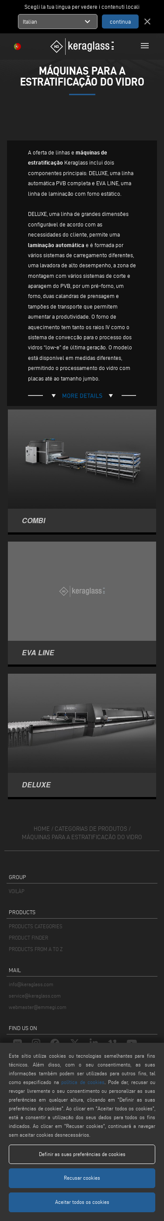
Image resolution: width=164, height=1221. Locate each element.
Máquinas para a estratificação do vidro (82, 837)
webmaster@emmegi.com (37, 1007)
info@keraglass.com (31, 984)
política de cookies (83, 1082)
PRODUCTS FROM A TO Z (36, 949)
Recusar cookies (82, 1178)
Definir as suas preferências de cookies (82, 1154)
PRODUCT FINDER (28, 938)
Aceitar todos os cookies (82, 1202)
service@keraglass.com (35, 995)
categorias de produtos (91, 829)
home (42, 829)
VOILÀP (16, 891)
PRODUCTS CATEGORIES (36, 926)
